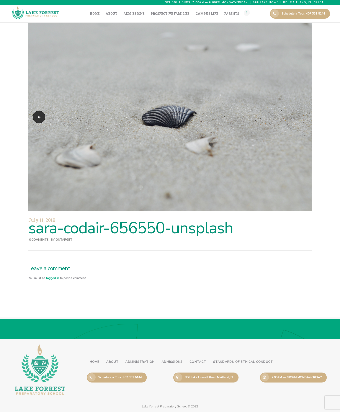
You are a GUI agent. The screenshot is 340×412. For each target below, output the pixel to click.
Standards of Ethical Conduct (243, 362)
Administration (140, 362)
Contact (198, 362)
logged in (52, 278)
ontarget (64, 240)
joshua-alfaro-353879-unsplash (37, 117)
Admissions (172, 362)
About (112, 362)
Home (95, 362)
